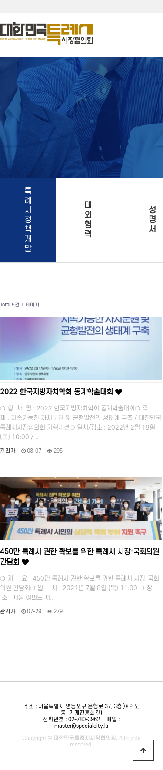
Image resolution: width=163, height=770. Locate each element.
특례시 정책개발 (28, 220)
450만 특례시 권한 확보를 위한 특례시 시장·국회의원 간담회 (79, 557)
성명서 (152, 220)
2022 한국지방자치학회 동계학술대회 (61, 392)
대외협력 (88, 220)
